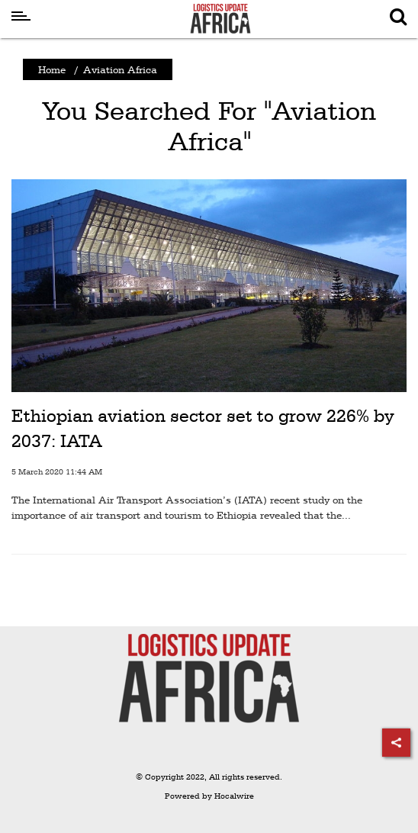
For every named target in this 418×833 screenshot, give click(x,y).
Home (52, 69)
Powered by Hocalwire (209, 796)
